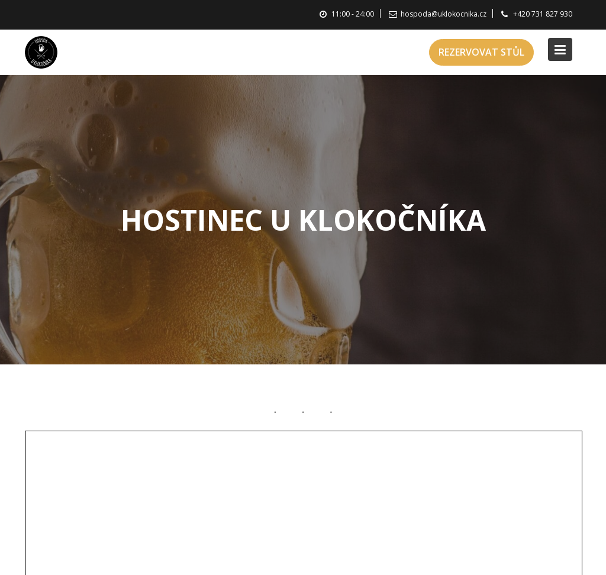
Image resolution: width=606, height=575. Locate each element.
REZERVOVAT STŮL (481, 52)
